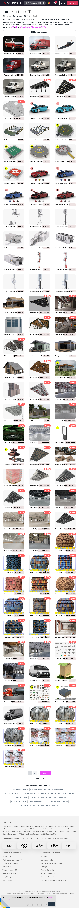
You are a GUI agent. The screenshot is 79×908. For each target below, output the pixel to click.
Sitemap (71, 894)
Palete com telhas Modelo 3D (13, 486)
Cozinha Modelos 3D (60, 789)
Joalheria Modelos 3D (38, 797)
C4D (32, 27)
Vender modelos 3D (9, 870)
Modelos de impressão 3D (12, 860)
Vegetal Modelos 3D (20, 797)
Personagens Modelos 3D (40, 789)
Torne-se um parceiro (10, 873)
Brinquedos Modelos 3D (58, 797)
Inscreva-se (72, 3)
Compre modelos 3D (12, 852)
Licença (44, 867)
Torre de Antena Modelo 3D (64, 269)
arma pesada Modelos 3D (58, 801)
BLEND (37, 27)
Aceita (51, 904)
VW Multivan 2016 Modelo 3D (14, 53)
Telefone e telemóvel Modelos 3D (61, 793)
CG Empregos (7, 880)
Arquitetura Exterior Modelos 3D (34, 793)
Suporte (44, 856)
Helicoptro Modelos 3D (38, 801)
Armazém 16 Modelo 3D (11, 551)
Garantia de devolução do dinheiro (53, 880)
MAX (12, 27)
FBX (20, 27)
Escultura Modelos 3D (19, 789)
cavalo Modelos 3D (12, 793)
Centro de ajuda (47, 860)
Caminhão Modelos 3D (30, 806)
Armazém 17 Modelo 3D (37, 442)
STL (28, 27)
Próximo (46, 773)
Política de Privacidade (49, 873)
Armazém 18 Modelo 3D (63, 421)
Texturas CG (6, 867)
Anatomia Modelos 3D (49, 806)
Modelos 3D (7, 856)
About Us (6, 822)
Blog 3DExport (7, 877)
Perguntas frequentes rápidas (51, 863)
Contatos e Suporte (50, 852)
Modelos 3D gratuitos (10, 863)
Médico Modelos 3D (19, 801)
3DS (24, 27)
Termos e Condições (48, 877)
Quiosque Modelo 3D (62, 442)
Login (63, 3)
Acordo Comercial (47, 870)
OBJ (16, 27)
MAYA (43, 27)
